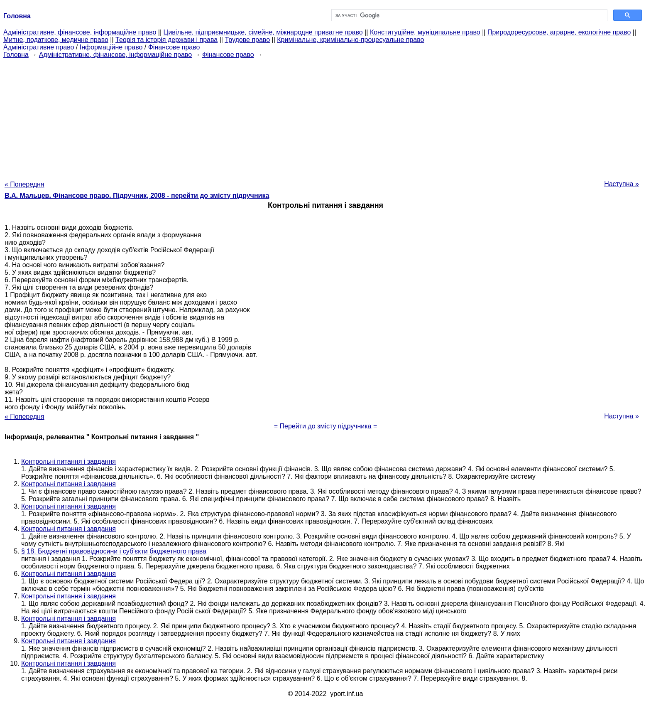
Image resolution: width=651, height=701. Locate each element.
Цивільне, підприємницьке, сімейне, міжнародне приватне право (263, 32)
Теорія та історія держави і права (166, 39)
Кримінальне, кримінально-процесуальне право (350, 39)
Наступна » (621, 183)
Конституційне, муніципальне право (425, 32)
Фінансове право (174, 47)
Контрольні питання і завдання (68, 461)
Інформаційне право (111, 47)
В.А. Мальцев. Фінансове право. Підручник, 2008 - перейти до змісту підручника (137, 195)
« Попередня (24, 184)
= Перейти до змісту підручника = (325, 426)
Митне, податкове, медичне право (55, 39)
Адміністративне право (38, 47)
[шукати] (468, 15)
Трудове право (247, 39)
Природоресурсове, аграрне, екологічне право (559, 32)
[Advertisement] (325, 117)
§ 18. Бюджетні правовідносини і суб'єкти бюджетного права (113, 551)
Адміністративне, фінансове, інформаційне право (79, 32)
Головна (16, 54)
